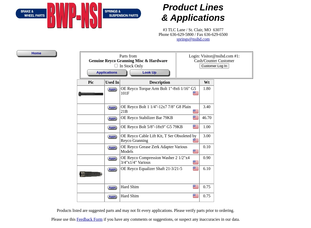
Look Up (149, 72)
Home (36, 53)
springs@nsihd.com (193, 39)
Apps (112, 89)
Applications (106, 72)
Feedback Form (90, 219)
